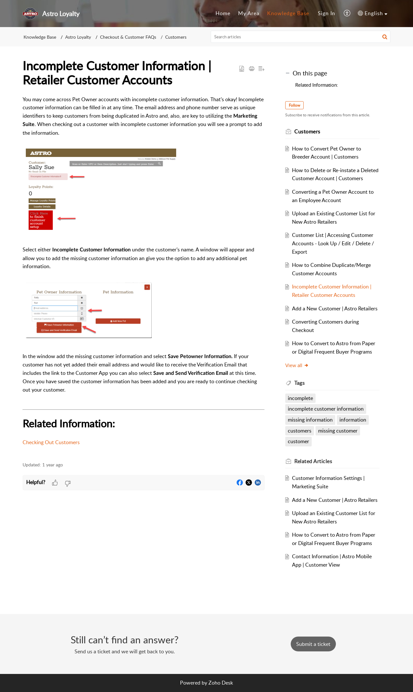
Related (313, 461)
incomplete (300, 398)
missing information (310, 419)
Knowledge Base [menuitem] (288, 13)
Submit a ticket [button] (313, 644)
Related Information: (316, 85)
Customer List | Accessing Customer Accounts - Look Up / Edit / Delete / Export (333, 243)
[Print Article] (251, 69)
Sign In (326, 13)
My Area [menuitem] (248, 13)
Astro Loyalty (78, 37)
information (352, 419)
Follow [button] (294, 105)
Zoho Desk (220, 682)
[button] (384, 37)
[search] (301, 37)
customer (298, 441)
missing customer (338, 430)
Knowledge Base (40, 37)
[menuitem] (223, 13)
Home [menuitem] (223, 13)
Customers (175, 37)
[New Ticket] (313, 644)
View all (297, 365)
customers (299, 430)
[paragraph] (144, 275)
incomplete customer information (326, 408)
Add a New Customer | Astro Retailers (335, 308)
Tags (299, 382)
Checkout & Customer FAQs (128, 37)
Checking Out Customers (51, 442)
